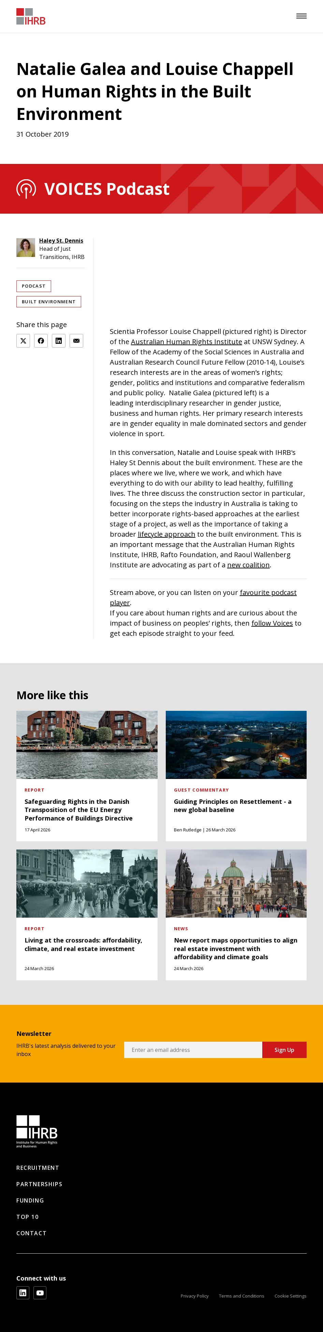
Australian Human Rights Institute (186, 341)
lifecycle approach (166, 534)
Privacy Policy (195, 1296)
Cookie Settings (291, 1296)
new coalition (248, 564)
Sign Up (284, 1050)
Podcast (34, 286)
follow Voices (272, 623)
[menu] (301, 16)
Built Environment (49, 301)
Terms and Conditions (241, 1296)
